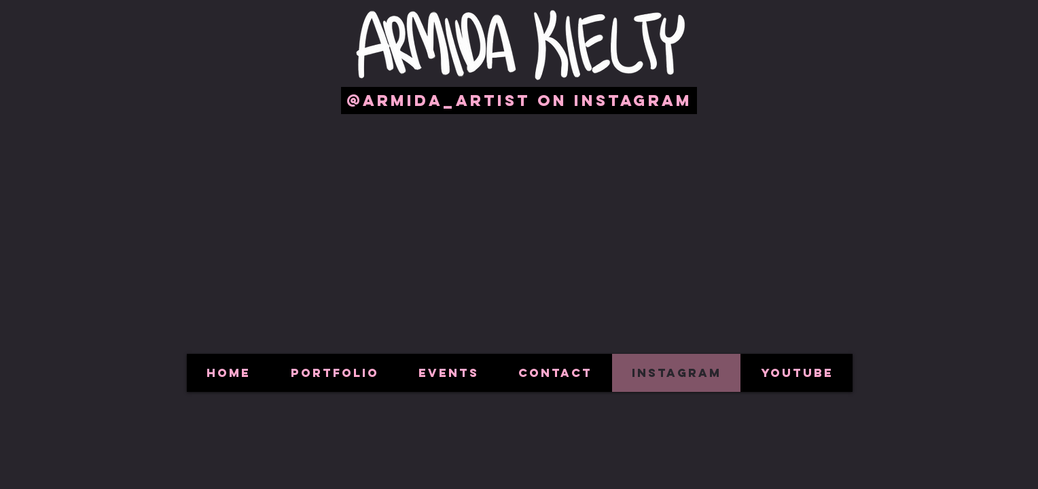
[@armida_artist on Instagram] (519, 100)
